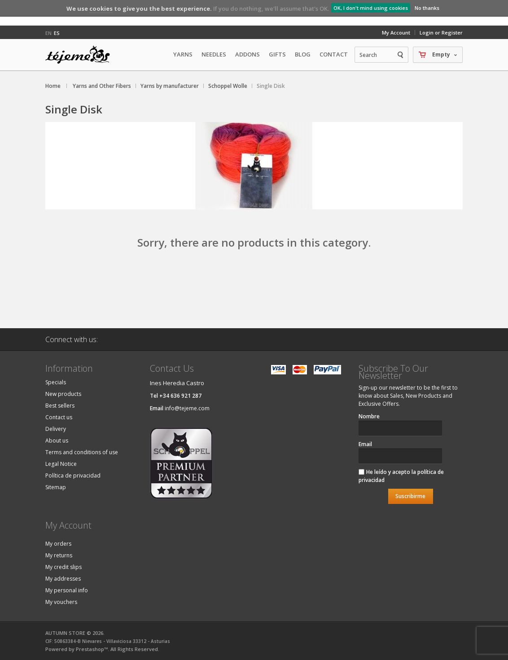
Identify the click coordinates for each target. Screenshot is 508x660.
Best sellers (59, 405)
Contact (334, 54)
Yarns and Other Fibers (102, 86)
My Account (396, 32)
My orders (58, 543)
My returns (58, 555)
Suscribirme (410, 496)
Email (365, 444)
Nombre (369, 416)
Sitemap (55, 487)
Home (53, 86)
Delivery (55, 429)
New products (63, 394)
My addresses (63, 578)
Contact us (58, 417)
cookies (101, 8)
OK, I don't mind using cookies (370, 7)
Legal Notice (61, 464)
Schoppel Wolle (227, 86)
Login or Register (441, 32)
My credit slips (63, 567)
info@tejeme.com (187, 408)
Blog (303, 54)
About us (56, 440)
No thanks (427, 7)
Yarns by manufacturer (169, 86)
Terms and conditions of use (81, 452)
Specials (55, 382)
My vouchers (61, 602)
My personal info (66, 590)
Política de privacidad (73, 475)
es (57, 33)
